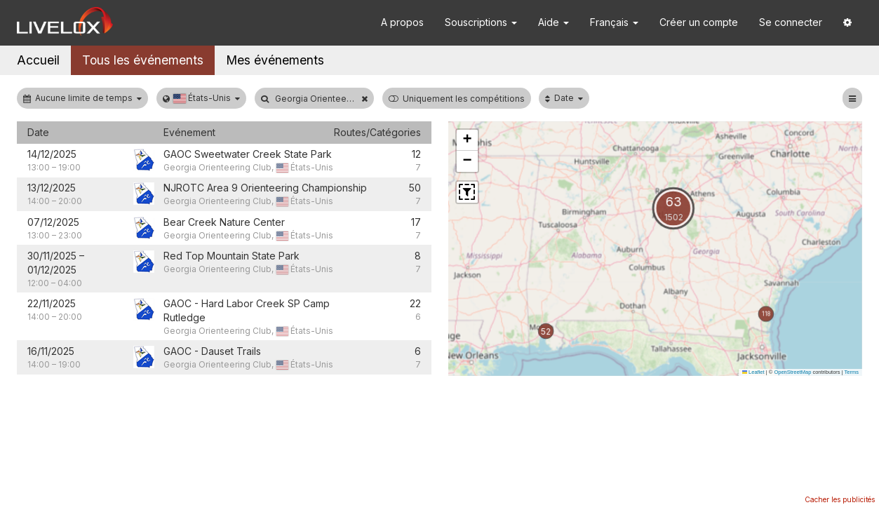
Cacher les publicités (840, 499)
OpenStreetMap (792, 372)
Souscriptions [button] (481, 22)
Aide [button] (553, 22)
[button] (847, 23)
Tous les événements (142, 60)
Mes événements (275, 60)
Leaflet (753, 372)
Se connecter (790, 22)
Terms (852, 372)
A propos (402, 22)
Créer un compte (698, 22)
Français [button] (614, 22)
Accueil (38, 60)
